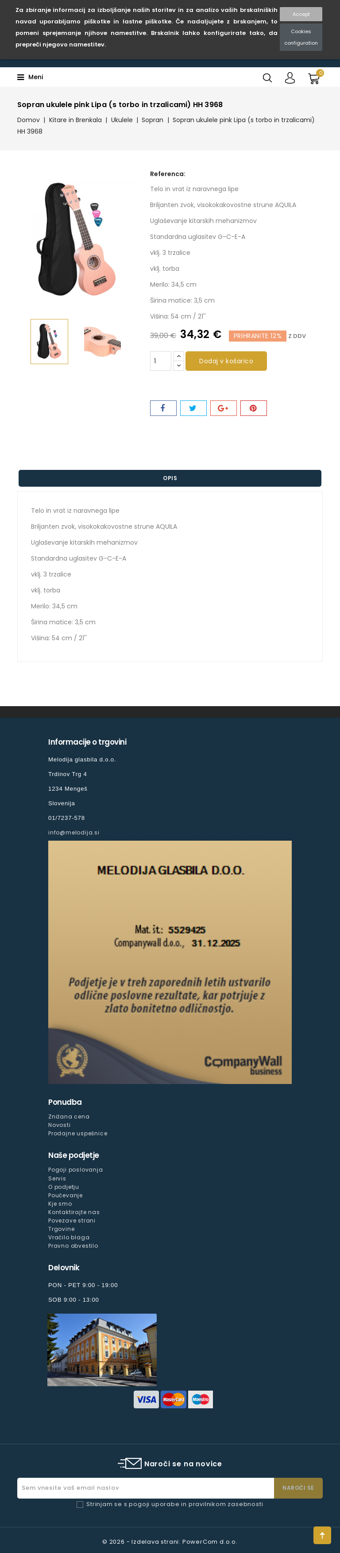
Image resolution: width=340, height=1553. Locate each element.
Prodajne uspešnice (77, 1133)
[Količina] (160, 361)
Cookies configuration (301, 37)
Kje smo (60, 1203)
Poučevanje (65, 1195)
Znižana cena (69, 1116)
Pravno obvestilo (73, 1245)
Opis (170, 478)
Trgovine (61, 1229)
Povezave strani (72, 1220)
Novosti (59, 1125)
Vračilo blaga (68, 1237)
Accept (301, 14)
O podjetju (63, 1187)
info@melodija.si (74, 832)
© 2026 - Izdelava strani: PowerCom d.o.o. (170, 1542)
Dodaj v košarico (226, 361)
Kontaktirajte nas (74, 1212)
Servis (57, 1178)
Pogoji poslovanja (75, 1169)
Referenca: (167, 173)
